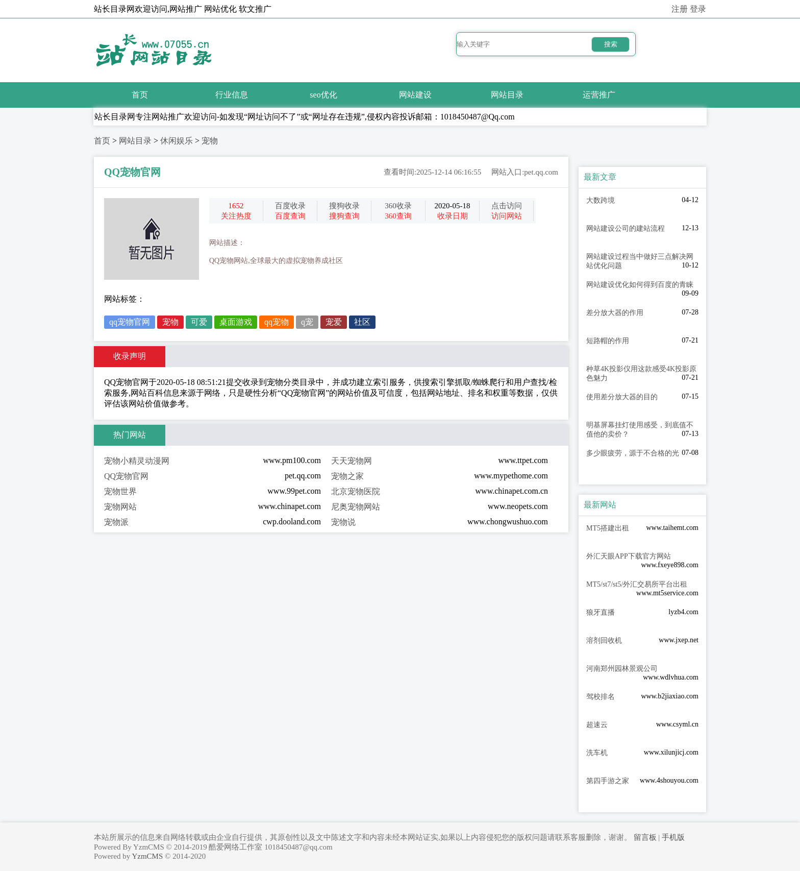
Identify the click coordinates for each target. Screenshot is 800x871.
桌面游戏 (235, 322)
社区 (362, 322)
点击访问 (506, 206)
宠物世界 (120, 491)
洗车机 (597, 753)
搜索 (610, 44)
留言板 (645, 837)
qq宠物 (276, 322)
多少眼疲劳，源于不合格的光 (632, 453)
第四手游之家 (607, 781)
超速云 (597, 725)
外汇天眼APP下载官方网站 (628, 556)
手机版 (673, 837)
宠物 (210, 140)
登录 (698, 9)
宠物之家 (347, 476)
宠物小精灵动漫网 (136, 460)
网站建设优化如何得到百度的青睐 (639, 284)
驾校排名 (600, 696)
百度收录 (290, 206)
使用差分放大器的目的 (622, 397)
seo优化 (323, 94)
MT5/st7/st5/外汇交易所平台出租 (636, 584)
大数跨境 (600, 200)
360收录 (398, 206)
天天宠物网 (351, 460)
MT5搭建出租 (607, 528)
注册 (679, 9)
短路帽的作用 (607, 341)
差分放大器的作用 (614, 313)
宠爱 (334, 322)
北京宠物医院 (355, 491)
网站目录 (507, 94)
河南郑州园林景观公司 (622, 668)
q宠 (307, 322)
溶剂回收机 (604, 640)
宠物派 (116, 522)
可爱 (199, 322)
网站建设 (415, 94)
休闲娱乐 (176, 140)
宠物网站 (120, 506)
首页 (140, 94)
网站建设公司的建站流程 (625, 228)
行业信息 (231, 94)
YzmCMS (147, 856)
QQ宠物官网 (126, 476)
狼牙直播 (600, 612)
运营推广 (599, 94)
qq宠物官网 (129, 322)
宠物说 (343, 522)
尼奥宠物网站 (355, 506)
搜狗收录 (344, 206)
